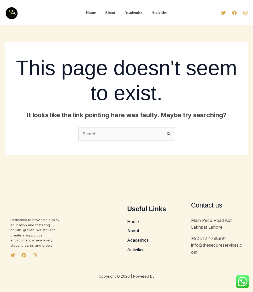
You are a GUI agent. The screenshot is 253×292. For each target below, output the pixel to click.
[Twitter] (223, 12)
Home (93, 12)
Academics (133, 12)
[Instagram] (245, 12)
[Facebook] (234, 12)
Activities (157, 12)
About (110, 12)
